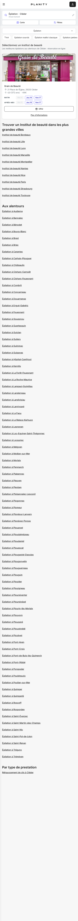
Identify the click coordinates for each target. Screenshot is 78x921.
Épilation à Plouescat (13, 548)
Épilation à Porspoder (13, 669)
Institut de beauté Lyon (14, 148)
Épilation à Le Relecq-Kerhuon (17, 420)
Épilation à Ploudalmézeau (15, 534)
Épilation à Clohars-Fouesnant (17, 278)
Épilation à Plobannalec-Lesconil (19, 494)
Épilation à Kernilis (11, 366)
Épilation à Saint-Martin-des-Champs (21, 723)
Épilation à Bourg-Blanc (14, 231)
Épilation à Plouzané (12, 622)
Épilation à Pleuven (12, 480)
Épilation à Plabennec (13, 473)
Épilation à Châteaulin (13, 265)
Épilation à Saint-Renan (14, 743)
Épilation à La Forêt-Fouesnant (17, 372)
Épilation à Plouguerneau (15, 568)
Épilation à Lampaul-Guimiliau (17, 386)
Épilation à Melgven (12, 447)
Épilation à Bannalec (12, 218)
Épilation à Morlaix (11, 460)
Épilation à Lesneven (12, 426)
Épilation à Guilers (11, 339)
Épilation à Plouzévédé (13, 628)
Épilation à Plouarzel (12, 527)
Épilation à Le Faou (11, 413)
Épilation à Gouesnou (13, 319)
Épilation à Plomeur (12, 507)
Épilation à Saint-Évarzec (15, 716)
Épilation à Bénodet (12, 224)
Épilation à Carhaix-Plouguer (16, 258)
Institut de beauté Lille (13, 141)
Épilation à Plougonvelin (14, 561)
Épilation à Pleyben (12, 487)
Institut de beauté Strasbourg (17, 188)
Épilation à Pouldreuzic (14, 675)
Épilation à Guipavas (12, 352)
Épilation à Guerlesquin (14, 325)
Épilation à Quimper (12, 689)
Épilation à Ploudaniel (13, 541)
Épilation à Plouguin (12, 574)
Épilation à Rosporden (13, 709)
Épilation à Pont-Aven (13, 642)
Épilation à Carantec (12, 251)
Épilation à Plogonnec (13, 500)
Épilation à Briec (10, 245)
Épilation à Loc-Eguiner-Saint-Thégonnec (23, 433)
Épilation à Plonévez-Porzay (16, 521)
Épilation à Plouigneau (13, 588)
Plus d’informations (39, 115)
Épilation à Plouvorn (12, 615)
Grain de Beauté (12, 86)
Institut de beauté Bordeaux (16, 134)
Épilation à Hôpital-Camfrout (16, 359)
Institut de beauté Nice (13, 175)
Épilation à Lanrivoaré (13, 406)
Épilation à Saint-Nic (12, 729)
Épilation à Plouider (12, 581)
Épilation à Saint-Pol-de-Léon (17, 736)
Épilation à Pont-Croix (13, 649)
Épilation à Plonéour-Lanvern (17, 514)
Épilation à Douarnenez (14, 298)
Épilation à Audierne (12, 211)
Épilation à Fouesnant (13, 312)
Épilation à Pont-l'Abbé (13, 662)
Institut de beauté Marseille (16, 155)
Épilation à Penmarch (13, 467)
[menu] (3, 4)
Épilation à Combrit (12, 285)
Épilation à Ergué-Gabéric (15, 305)
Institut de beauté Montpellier (17, 161)
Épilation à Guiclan (11, 332)
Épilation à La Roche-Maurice (17, 379)
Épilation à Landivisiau (13, 399)
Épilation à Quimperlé (13, 696)
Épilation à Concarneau (14, 292)
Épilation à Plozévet (12, 635)
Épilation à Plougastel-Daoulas (18, 554)
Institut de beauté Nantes (15, 168)
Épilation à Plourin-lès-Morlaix (17, 608)
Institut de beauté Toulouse (16, 195)
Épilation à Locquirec (13, 440)
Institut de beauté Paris (14, 182)
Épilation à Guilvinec (12, 346)
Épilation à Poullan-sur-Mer (16, 682)
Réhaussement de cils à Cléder (18, 772)
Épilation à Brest (10, 238)
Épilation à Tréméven (12, 756)
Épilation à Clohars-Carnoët (16, 272)
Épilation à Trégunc (12, 750)
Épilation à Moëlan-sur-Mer (16, 453)
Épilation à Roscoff (11, 702)
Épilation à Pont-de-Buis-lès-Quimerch (22, 655)
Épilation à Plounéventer (14, 595)
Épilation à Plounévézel (14, 601)
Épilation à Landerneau (14, 393)
